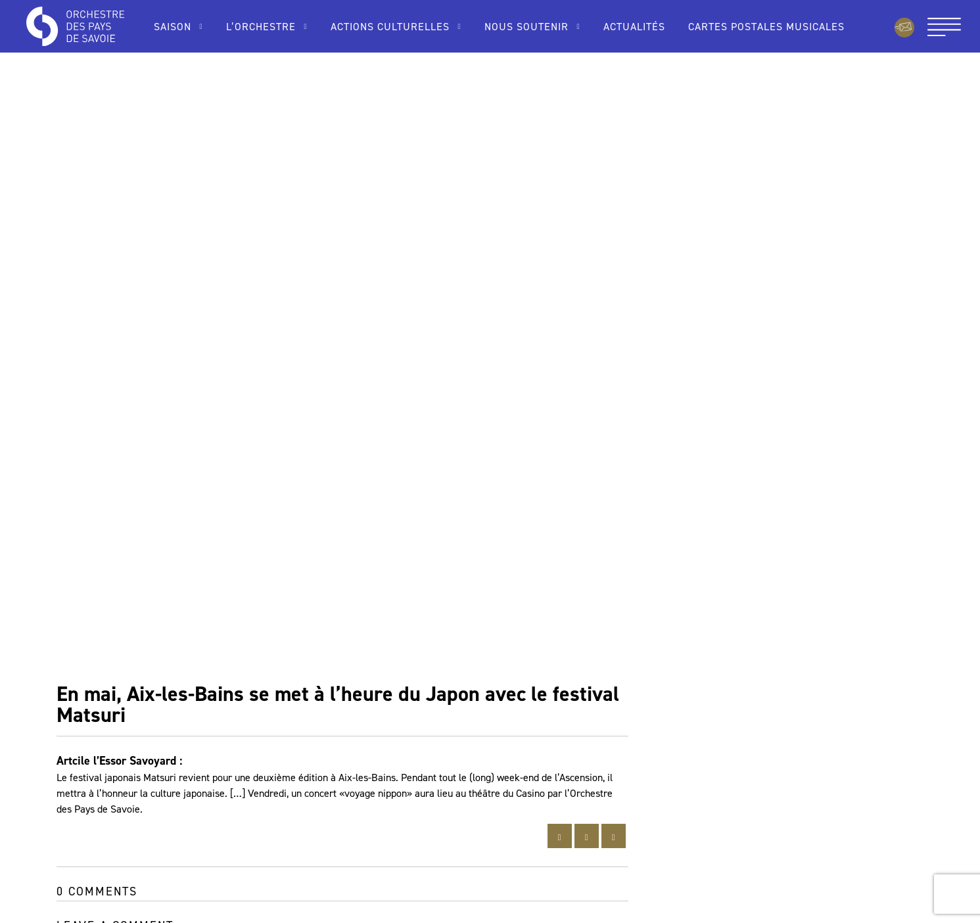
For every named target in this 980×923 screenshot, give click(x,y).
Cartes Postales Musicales (766, 27)
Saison (172, 27)
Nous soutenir (526, 27)
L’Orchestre (261, 27)
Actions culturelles (390, 27)
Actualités (634, 27)
